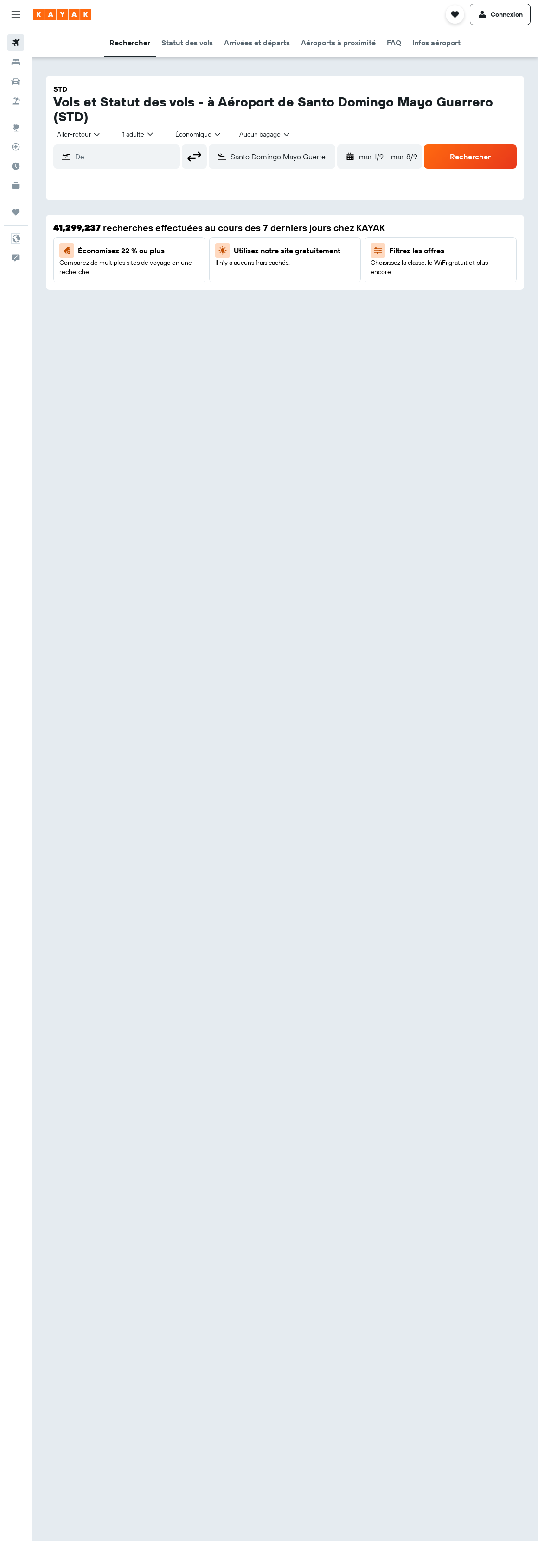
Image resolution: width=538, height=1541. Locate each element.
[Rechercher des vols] (16, 42)
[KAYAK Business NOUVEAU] (16, 185)
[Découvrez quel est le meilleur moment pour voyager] (16, 166)
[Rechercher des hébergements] (16, 62)
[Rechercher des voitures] (16, 81)
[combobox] (79, 134)
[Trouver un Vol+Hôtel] (16, 101)
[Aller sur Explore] (16, 127)
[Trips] (16, 212)
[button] (16, 14)
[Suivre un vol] (16, 147)
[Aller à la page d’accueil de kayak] (62, 14)
